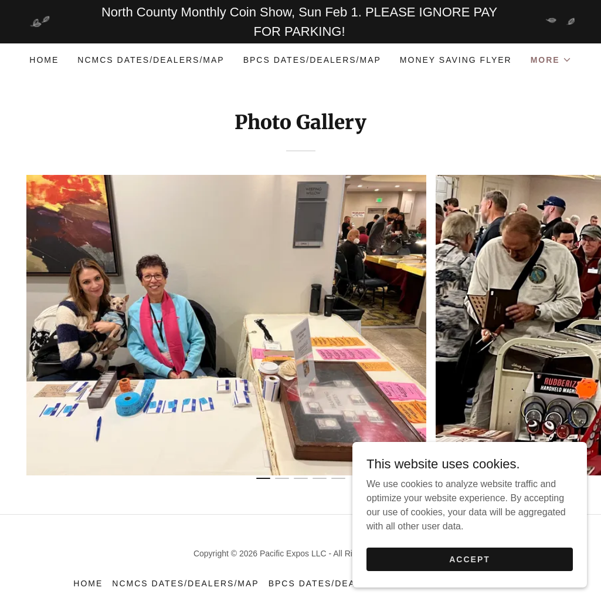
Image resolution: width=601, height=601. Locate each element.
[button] (551, 60)
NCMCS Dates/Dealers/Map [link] (150, 60)
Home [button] (88, 583)
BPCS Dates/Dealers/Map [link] (312, 60)
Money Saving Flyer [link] (456, 60)
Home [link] (44, 60)
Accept (469, 567)
